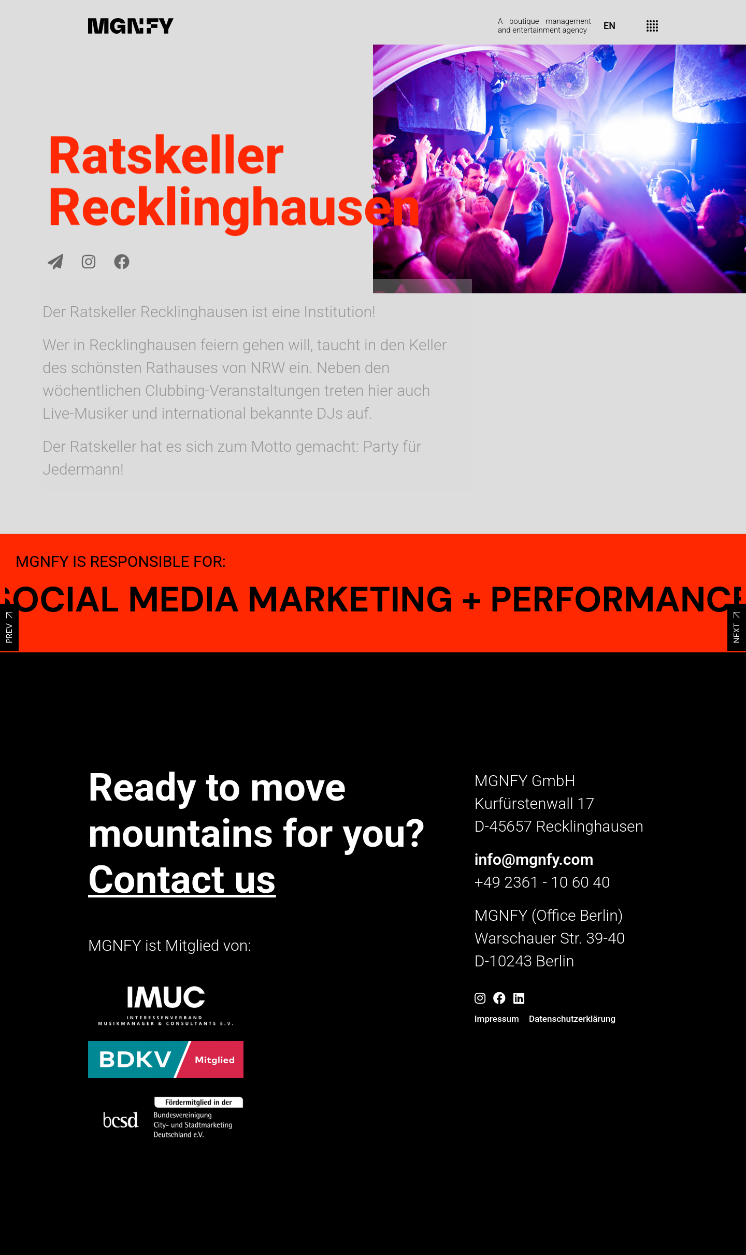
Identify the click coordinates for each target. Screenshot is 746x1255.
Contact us (182, 879)
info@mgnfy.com (534, 859)
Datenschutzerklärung (572, 1019)
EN (609, 25)
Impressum (497, 1019)
